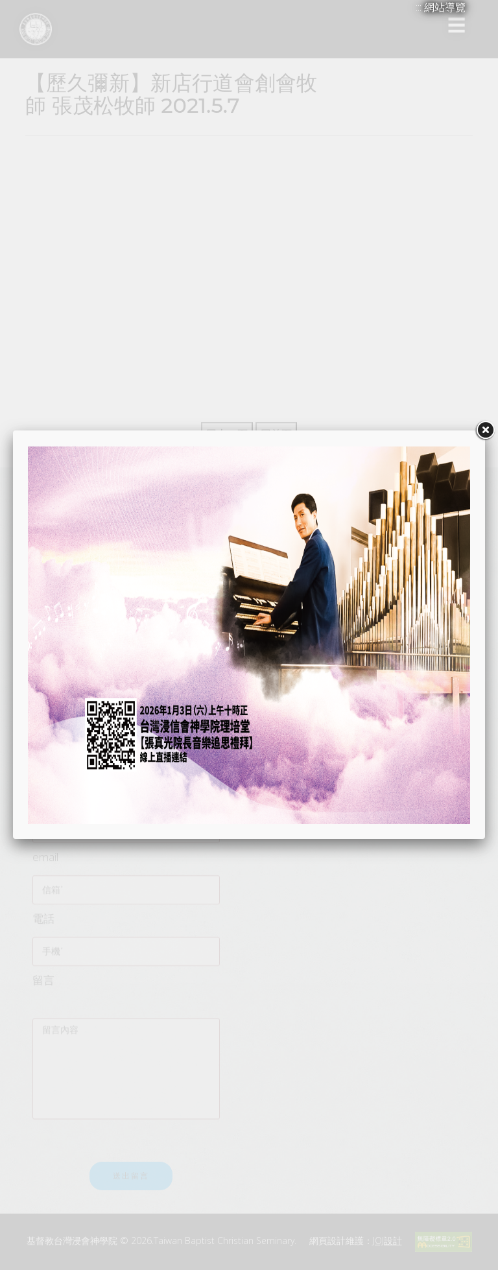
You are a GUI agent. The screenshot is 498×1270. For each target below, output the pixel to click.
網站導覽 (445, 7)
